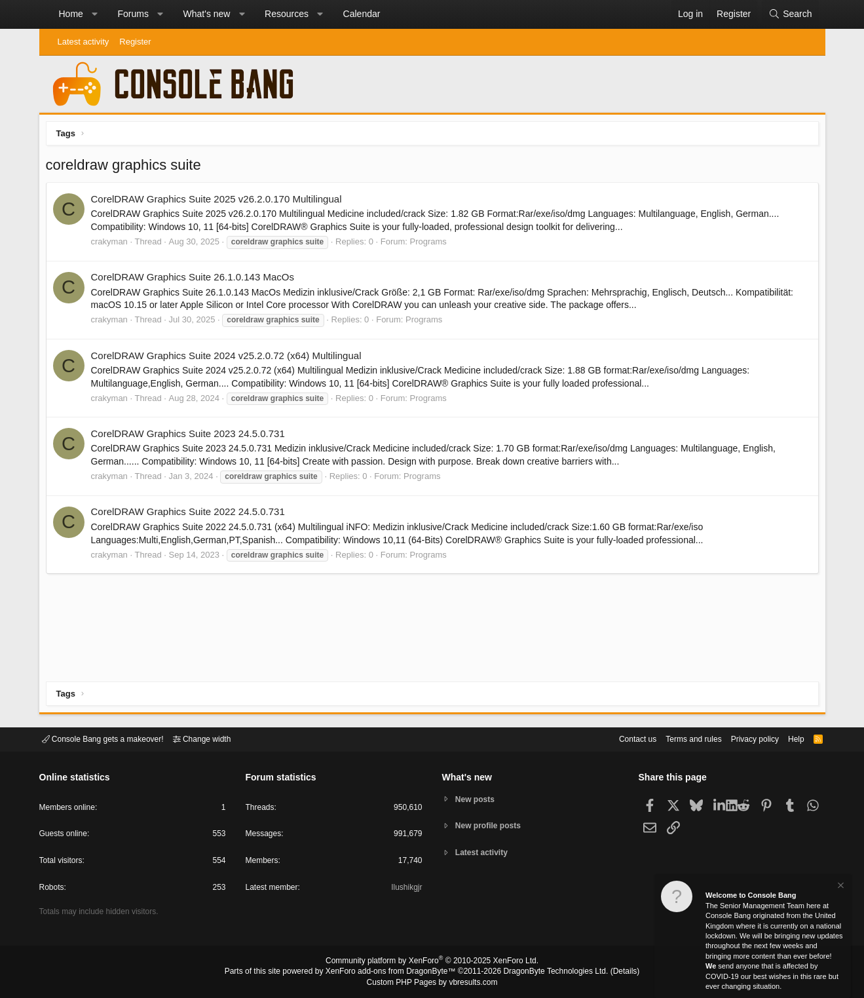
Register (135, 42)
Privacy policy (743, 738)
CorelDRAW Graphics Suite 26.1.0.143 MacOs (195, 280)
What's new (207, 14)
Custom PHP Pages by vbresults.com (432, 983)
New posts (477, 798)
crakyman (112, 245)
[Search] (790, 14)
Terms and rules (677, 738)
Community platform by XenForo (432, 963)
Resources (287, 14)
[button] (94, 14)
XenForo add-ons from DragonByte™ (393, 972)
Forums (132, 14)
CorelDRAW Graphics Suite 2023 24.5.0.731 (191, 436)
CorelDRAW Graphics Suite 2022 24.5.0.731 (191, 514)
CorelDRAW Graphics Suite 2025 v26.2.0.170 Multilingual (219, 202)
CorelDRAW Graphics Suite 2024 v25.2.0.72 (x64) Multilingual (229, 358)
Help (788, 738)
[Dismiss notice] (840, 887)
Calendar (362, 14)
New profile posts (491, 826)
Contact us (617, 738)
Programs (431, 245)
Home (71, 14)
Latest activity (83, 42)
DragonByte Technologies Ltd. (545, 972)
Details (609, 972)
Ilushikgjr (405, 889)
